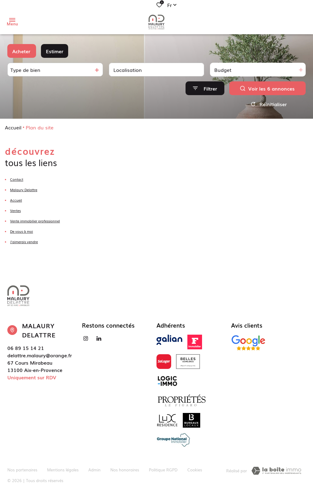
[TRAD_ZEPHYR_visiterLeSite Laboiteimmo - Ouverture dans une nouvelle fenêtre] (276, 471)
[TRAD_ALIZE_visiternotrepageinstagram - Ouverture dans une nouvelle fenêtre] (85, 338)
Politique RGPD (163, 470)
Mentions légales (63, 470)
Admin (94, 470)
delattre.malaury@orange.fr (39, 355)
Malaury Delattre (23, 189)
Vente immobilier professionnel (35, 220)
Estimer (54, 51)
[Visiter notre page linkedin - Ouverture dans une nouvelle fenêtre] (98, 338)
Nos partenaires (22, 470)
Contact (16, 179)
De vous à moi (21, 231)
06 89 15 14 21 (25, 347)
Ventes (15, 210)
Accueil (13, 127)
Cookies (194, 470)
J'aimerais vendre (24, 241)
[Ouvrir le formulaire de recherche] (205, 88)
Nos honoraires (124, 470)
